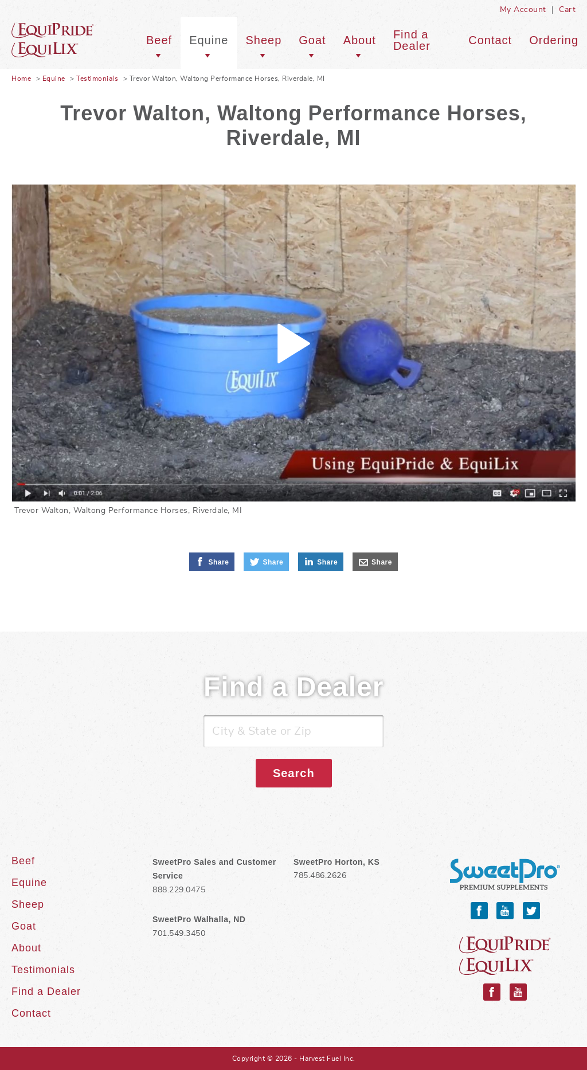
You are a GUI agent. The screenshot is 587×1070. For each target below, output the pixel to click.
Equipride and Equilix (505, 955)
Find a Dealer (412, 40)
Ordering (553, 40)
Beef (159, 40)
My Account (523, 10)
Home (21, 78)
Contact (490, 40)
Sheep (263, 40)
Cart (567, 10)
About (359, 40)
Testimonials (97, 78)
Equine (68, 40)
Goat (312, 40)
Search (294, 773)
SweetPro (505, 875)
